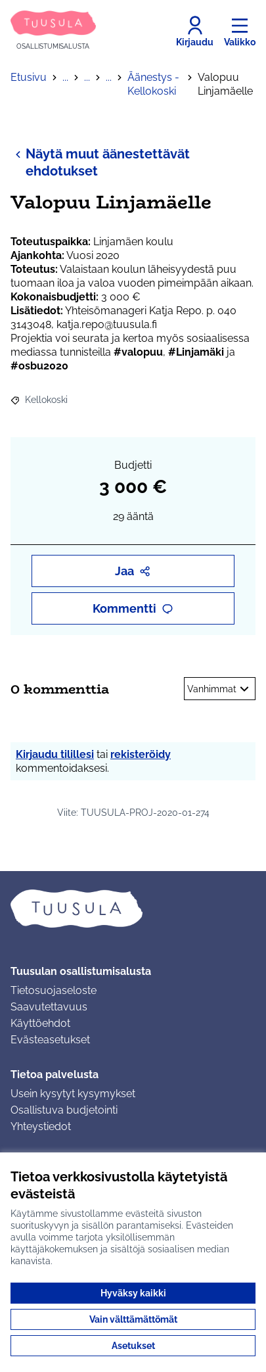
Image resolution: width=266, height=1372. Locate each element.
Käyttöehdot (40, 1023)
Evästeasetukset (50, 1039)
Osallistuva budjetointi (64, 1110)
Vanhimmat (219, 689)
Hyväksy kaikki (133, 1293)
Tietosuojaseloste (54, 990)
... (65, 77)
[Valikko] (239, 31)
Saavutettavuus (49, 1007)
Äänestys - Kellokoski (153, 84)
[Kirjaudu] (194, 31)
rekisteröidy (140, 754)
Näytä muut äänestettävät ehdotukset (100, 162)
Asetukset (133, 1345)
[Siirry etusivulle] (53, 31)
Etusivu (29, 77)
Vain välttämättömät (133, 1319)
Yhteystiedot (41, 1126)
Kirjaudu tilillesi (55, 754)
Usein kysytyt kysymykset (73, 1093)
